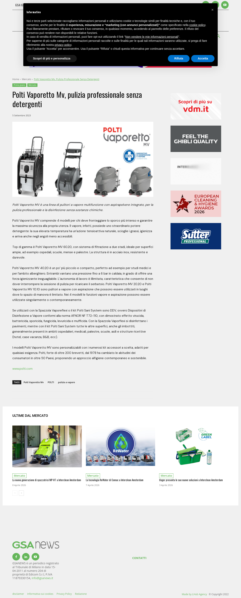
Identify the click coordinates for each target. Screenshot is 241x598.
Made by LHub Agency (194, 594)
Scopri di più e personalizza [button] (51, 58)
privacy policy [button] (63, 44)
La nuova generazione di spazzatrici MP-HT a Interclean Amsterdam (46, 480)
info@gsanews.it (42, 578)
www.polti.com (22, 369)
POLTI (51, 382)
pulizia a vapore (66, 382)
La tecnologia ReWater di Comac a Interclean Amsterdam (114, 480)
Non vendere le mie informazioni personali (151, 36)
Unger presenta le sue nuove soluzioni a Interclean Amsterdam (191, 480)
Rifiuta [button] (178, 58)
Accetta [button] (203, 58)
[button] (212, 9)
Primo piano (19, 85)
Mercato (26, 79)
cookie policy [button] (197, 25)
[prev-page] (14, 493)
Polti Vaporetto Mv (34, 382)
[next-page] (21, 493)
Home (15, 79)
